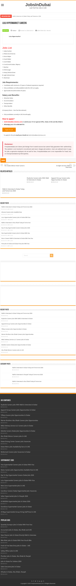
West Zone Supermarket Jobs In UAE (13, 486)
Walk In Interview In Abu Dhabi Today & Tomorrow (15, 222)
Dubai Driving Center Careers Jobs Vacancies (16, 441)
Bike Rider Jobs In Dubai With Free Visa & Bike (16, 540)
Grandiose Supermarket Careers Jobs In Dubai (16, 507)
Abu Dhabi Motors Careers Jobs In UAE (12, 350)
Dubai (14, 30)
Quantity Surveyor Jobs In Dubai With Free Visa (16, 525)
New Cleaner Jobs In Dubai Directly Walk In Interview (18, 535)
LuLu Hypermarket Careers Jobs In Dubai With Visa (15, 217)
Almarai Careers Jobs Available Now (11, 212)
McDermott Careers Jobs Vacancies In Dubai (15, 452)
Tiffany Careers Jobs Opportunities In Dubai (14, 329)
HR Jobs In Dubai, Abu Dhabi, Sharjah (13, 572)
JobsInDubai (38, 4)
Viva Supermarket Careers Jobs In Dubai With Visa (15, 233)
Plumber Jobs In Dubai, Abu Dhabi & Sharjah (16, 556)
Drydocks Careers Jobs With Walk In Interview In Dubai (38, 179)
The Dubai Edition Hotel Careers (14, 165)
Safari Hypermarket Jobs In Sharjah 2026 (14, 496)
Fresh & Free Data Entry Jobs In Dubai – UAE (15, 546)
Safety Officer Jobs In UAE (9, 551)
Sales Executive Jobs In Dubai (10, 567)
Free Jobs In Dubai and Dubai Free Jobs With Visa (15, 243)
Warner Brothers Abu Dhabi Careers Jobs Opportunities (17, 334)
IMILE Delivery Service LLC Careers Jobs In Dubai (15, 339)
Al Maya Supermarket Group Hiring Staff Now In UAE (18, 512)
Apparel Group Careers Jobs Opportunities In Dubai (60, 179)
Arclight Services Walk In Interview (61, 166)
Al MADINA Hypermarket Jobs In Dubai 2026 (15, 501)
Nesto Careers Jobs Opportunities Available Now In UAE (19, 470)
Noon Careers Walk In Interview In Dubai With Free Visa (17, 238)
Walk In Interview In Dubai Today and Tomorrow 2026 (26, 16)
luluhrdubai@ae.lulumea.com (37, 135)
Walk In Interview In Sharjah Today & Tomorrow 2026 (27, 374)
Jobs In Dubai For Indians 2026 (11, 561)
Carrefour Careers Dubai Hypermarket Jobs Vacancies (19, 491)
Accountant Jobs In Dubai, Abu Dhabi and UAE (16, 530)
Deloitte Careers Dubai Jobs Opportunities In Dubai (16, 345)
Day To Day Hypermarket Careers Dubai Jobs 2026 (15, 228)
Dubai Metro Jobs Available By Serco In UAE (15, 447)
